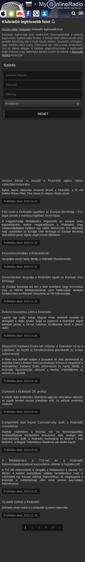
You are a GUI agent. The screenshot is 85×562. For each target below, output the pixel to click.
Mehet (43, 114)
